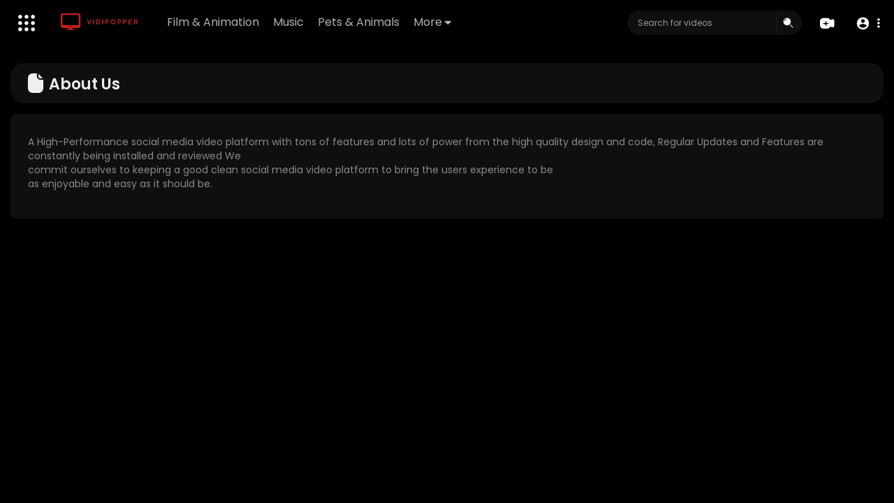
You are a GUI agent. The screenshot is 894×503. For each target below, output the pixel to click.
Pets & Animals (359, 22)
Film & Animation (213, 22)
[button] (867, 23)
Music (288, 22)
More (432, 22)
